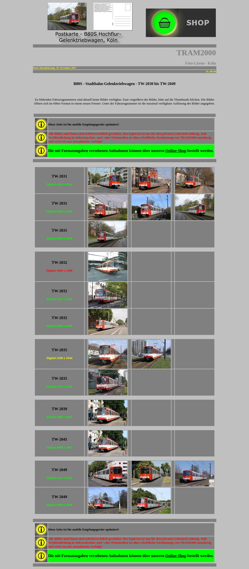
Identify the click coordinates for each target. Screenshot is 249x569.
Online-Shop (175, 151)
